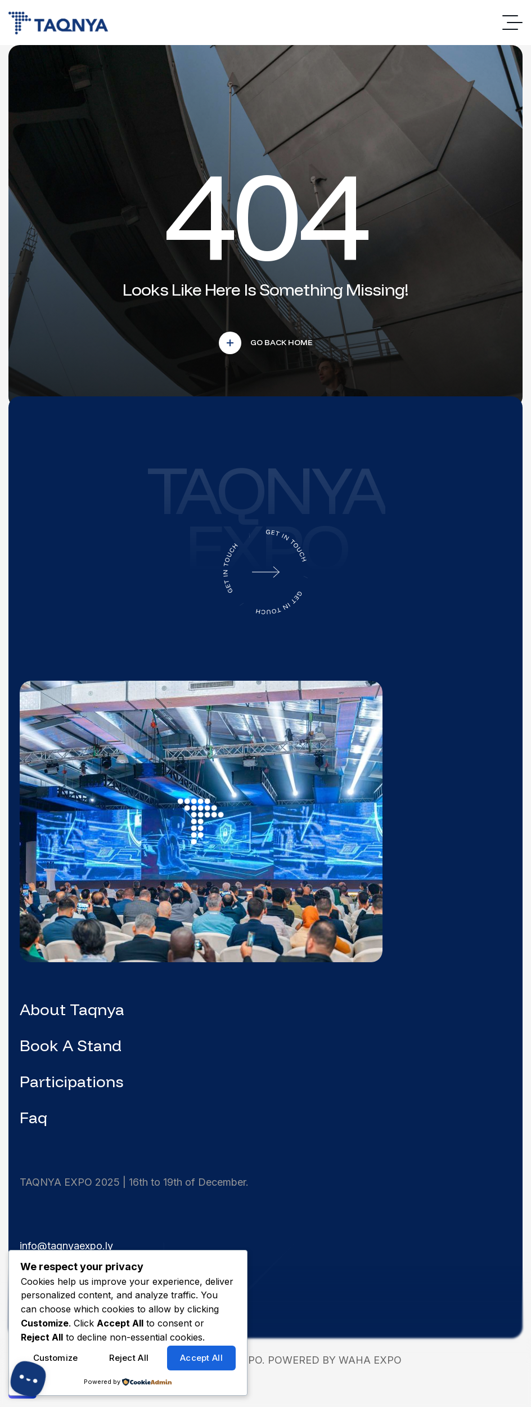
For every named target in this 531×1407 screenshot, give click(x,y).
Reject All (128, 1357)
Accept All (201, 1357)
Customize (55, 1357)
